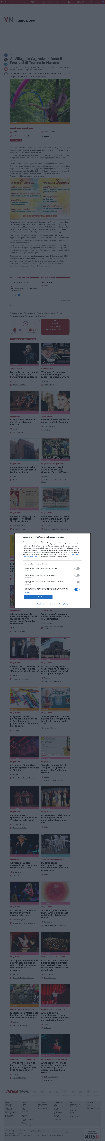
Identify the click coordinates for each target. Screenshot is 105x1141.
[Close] (87, 537)
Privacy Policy (63, 604)
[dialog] (52, 570)
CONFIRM (38, 597)
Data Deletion (41, 604)
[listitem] (52, 564)
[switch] (77, 568)
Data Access (52, 604)
